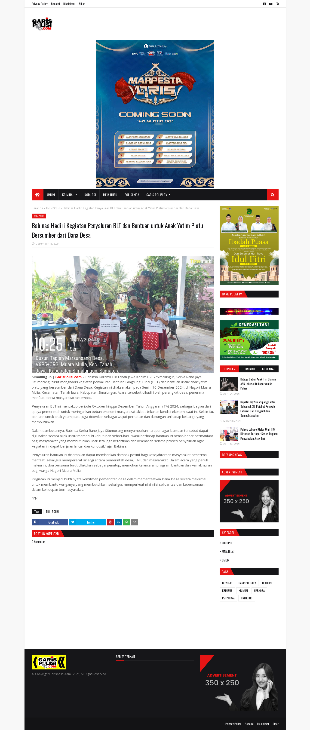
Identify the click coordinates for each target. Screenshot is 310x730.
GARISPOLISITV (247, 583)
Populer (229, 368)
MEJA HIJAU (228, 551)
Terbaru (249, 368)
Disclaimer (69, 4)
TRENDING (246, 598)
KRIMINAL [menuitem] (68, 194)
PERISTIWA (228, 598)
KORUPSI (227, 543)
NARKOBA (259, 590)
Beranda (37, 208)
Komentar (268, 368)
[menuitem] (37, 194)
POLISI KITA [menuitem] (132, 194)
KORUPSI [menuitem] (90, 194)
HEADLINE (267, 583)
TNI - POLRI (53, 208)
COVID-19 (227, 583)
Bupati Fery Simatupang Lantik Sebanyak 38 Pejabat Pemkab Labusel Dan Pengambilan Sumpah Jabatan (257, 409)
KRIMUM (243, 590)
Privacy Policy (40, 4)
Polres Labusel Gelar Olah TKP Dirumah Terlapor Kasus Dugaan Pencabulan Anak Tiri (259, 434)
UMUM (225, 560)
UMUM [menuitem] (51, 194)
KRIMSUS (227, 590)
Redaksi (55, 4)
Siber (82, 4)
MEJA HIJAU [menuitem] (110, 194)
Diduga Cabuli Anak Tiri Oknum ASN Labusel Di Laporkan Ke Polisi (258, 383)
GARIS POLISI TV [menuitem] (156, 194)
